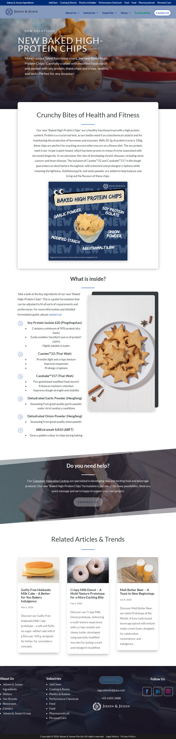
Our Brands (10, 699)
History (7, 694)
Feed (126, 3)
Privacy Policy (128, 736)
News (124, 13)
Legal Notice (112, 736)
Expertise (108, 13)
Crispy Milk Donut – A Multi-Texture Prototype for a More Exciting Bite (87, 593)
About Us (70, 13)
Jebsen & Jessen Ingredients (20, 2)
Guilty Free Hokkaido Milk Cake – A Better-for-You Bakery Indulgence (36, 595)
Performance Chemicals (110, 3)
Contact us (88, 501)
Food (134, 3)
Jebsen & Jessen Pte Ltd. (71, 736)
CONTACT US (111, 680)
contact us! (55, 314)
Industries (89, 13)
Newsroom (9, 703)
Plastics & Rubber (87, 3)
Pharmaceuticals (147, 3)
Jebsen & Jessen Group (17, 713)
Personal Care (164, 3)
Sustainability (143, 13)
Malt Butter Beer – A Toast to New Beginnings (137, 592)
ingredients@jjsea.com (111, 690)
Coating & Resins (68, 3)
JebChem (53, 3)
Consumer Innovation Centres (51, 481)
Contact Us (162, 12)
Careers (8, 708)
